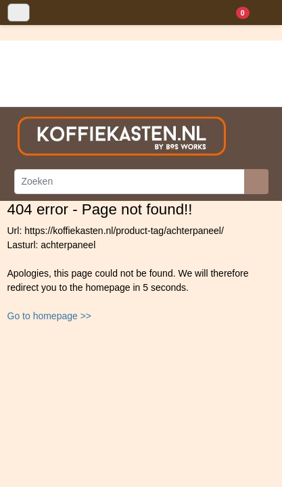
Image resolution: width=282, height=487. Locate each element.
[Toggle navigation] (18, 12)
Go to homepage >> (49, 315)
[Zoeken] (129, 181)
